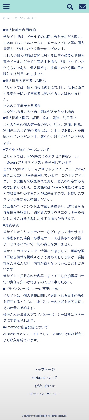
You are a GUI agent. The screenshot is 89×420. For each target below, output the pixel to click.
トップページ (44, 369)
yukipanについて (44, 377)
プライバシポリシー (44, 394)
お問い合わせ (44, 386)
